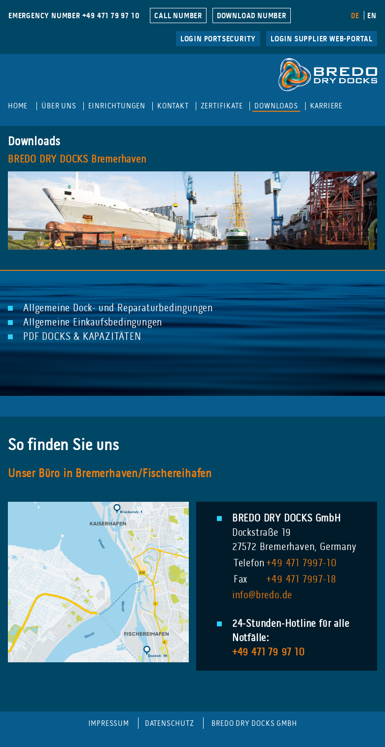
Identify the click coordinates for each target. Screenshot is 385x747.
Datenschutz (169, 723)
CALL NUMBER (178, 16)
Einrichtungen (116, 106)
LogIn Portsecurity (218, 39)
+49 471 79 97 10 (268, 653)
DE (355, 16)
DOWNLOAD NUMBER (251, 16)
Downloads (276, 106)
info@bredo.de (262, 595)
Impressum (108, 723)
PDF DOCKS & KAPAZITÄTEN (82, 337)
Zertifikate (222, 106)
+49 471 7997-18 (301, 580)
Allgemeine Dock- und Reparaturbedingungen (118, 308)
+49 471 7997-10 (301, 563)
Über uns (58, 106)
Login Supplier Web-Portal (322, 39)
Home (18, 106)
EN (372, 16)
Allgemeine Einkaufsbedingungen (92, 323)
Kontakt (173, 106)
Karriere (326, 106)
